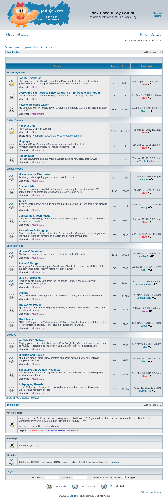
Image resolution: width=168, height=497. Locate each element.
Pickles (144, 179)
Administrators (37, 430)
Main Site (157, 13)
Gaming (23, 292)
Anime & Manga (28, 263)
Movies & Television (31, 251)
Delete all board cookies (17, 398)
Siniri (144, 111)
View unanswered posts (18, 47)
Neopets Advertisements (70, 135)
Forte (144, 346)
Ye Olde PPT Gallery (31, 340)
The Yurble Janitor (144, 161)
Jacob (144, 325)
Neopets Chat (27, 125)
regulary (114, 462)
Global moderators (55, 430)
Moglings (24, 141)
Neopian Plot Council (44, 135)
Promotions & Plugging (33, 230)
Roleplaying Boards (31, 384)
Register (23, 35)
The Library (26, 319)
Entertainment (15, 245)
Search (156, 35)
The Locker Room (30, 304)
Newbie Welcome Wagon (34, 104)
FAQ (144, 35)
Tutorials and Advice (31, 355)
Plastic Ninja (144, 390)
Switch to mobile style (150, 492)
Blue (144, 84)
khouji (144, 207)
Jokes (22, 201)
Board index (13, 52)
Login (10, 35)
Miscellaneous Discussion (35, 174)
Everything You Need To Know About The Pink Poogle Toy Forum (59, 92)
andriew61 (144, 256)
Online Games (15, 120)
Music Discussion (30, 278)
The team (35, 398)
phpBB (73, 496)
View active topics (42, 47)
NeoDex (158, 16)
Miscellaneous (15, 168)
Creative (11, 334)
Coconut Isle (26, 186)
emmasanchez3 (144, 284)
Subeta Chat (26, 156)
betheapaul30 (144, 297)
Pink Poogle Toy (16, 72)
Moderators (38, 87)
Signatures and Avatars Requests (39, 369)
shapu (144, 311)
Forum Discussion (30, 78)
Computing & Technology (34, 215)
